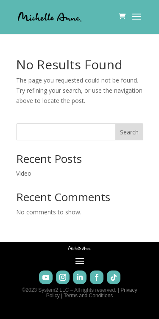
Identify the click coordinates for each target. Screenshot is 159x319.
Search (129, 132)
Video (23, 173)
